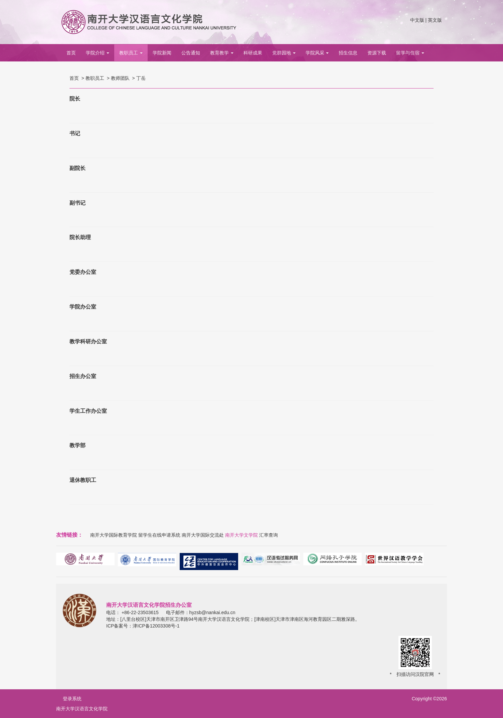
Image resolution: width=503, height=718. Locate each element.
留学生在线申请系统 (159, 535)
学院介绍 (97, 52)
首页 (71, 52)
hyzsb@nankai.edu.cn (212, 612)
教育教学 (221, 52)
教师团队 (120, 78)
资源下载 (376, 52)
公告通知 (190, 52)
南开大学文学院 (241, 535)
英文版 (435, 20)
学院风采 (317, 52)
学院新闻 (162, 52)
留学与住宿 (410, 52)
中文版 (417, 20)
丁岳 (141, 78)
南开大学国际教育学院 (113, 535)
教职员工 (131, 52)
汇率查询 (268, 535)
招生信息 (348, 52)
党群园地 (284, 52)
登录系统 (72, 698)
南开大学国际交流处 (203, 535)
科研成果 (252, 52)
